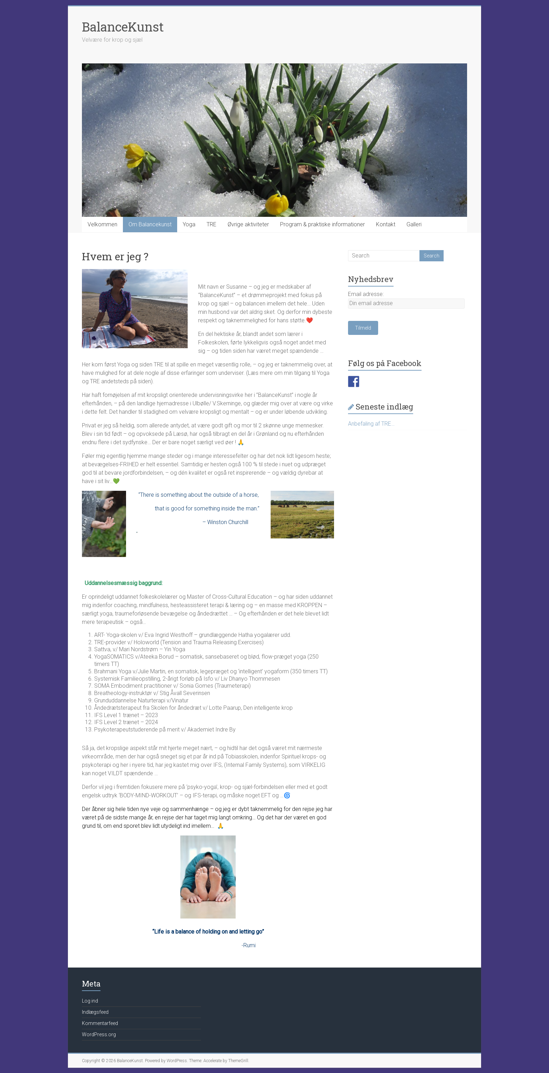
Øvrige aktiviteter (248, 224)
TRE (211, 224)
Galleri (414, 224)
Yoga (189, 224)
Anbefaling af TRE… (371, 423)
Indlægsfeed (95, 1012)
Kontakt (385, 224)
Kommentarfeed (100, 1023)
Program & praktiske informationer (322, 224)
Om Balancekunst (150, 224)
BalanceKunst (123, 26)
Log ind (90, 1001)
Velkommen (102, 224)
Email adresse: (366, 294)
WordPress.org (99, 1034)
